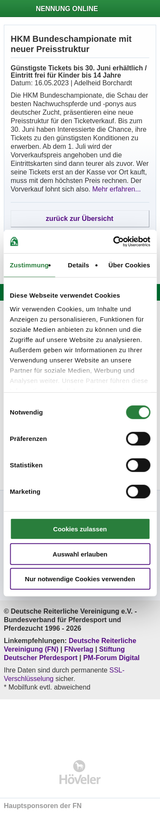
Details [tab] (78, 265)
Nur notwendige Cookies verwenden (80, 579)
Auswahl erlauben (79, 553)
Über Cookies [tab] (129, 265)
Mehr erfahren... (116, 189)
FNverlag (79, 649)
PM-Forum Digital (111, 657)
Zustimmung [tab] (29, 265)
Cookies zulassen (80, 529)
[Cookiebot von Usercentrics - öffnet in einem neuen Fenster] (114, 241)
